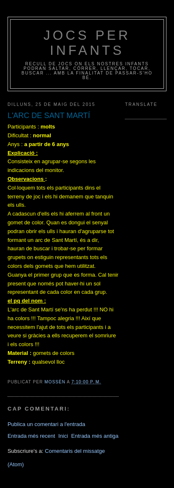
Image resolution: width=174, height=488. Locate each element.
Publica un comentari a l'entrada (46, 424)
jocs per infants (87, 43)
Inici (63, 436)
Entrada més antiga (95, 436)
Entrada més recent (31, 436)
